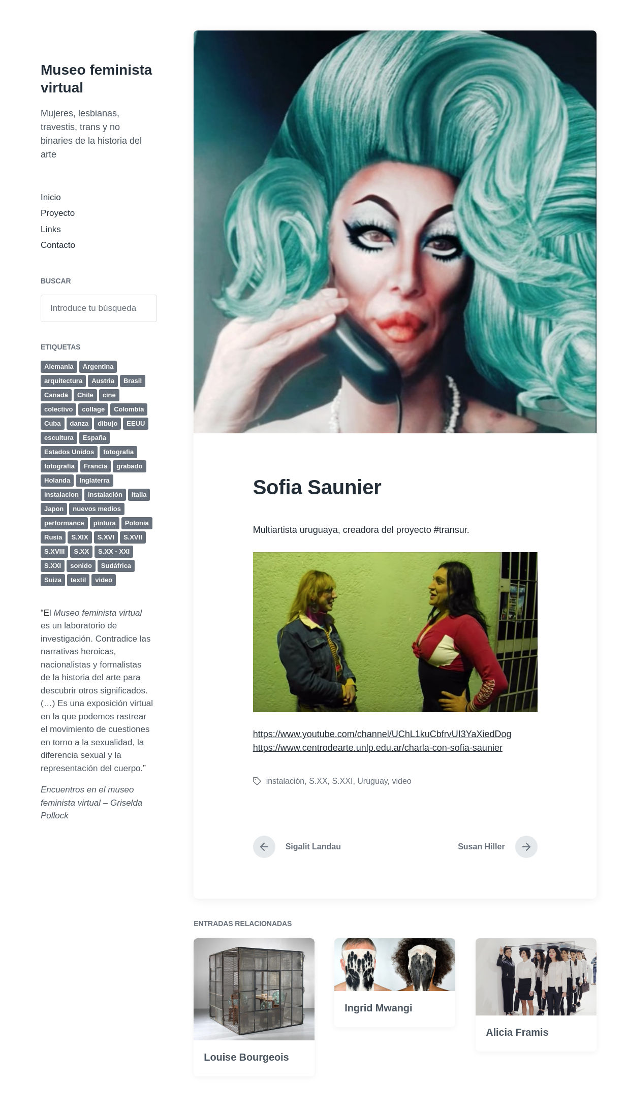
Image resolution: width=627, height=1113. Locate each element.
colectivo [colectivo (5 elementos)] (58, 409)
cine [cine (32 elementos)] (109, 395)
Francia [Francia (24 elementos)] (95, 466)
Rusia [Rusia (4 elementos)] (53, 537)
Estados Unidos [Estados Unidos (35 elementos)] (69, 452)
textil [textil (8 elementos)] (78, 580)
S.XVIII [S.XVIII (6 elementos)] (54, 551)
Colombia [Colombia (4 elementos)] (129, 409)
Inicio (51, 197)
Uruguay (372, 781)
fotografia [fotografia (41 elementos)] (118, 452)
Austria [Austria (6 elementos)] (102, 381)
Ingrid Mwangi (378, 1051)
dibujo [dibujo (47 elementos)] (107, 423)
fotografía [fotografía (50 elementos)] (59, 466)
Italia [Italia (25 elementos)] (139, 494)
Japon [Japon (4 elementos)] (54, 509)
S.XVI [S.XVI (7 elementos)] (106, 537)
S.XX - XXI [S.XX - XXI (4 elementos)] (114, 551)
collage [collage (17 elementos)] (93, 409)
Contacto (58, 245)
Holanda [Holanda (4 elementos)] (57, 480)
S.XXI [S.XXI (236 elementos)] (52, 565)
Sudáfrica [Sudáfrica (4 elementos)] (116, 565)
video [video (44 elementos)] (103, 580)
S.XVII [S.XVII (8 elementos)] (132, 537)
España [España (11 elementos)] (94, 437)
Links (51, 229)
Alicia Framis (517, 1075)
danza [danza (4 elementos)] (79, 423)
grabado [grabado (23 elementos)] (129, 466)
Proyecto (58, 213)
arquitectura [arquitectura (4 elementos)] (63, 381)
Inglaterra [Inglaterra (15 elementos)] (94, 480)
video (401, 781)
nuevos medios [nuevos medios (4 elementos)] (97, 509)
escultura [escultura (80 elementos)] (59, 437)
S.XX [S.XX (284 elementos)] (81, 551)
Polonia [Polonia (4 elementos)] (137, 523)
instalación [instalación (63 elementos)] (105, 494)
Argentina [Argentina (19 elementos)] (98, 366)
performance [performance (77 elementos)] (64, 523)
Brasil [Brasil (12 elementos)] (132, 381)
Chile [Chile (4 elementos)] (85, 395)
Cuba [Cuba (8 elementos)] (52, 423)
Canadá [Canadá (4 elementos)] (56, 395)
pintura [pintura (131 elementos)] (104, 523)
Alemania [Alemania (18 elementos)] (59, 366)
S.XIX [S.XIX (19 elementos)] (79, 537)
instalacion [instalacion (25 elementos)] (61, 494)
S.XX (318, 781)
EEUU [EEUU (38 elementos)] (136, 423)
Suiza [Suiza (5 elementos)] (52, 580)
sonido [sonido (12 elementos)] (81, 565)
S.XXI (342, 781)
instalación (285, 781)
